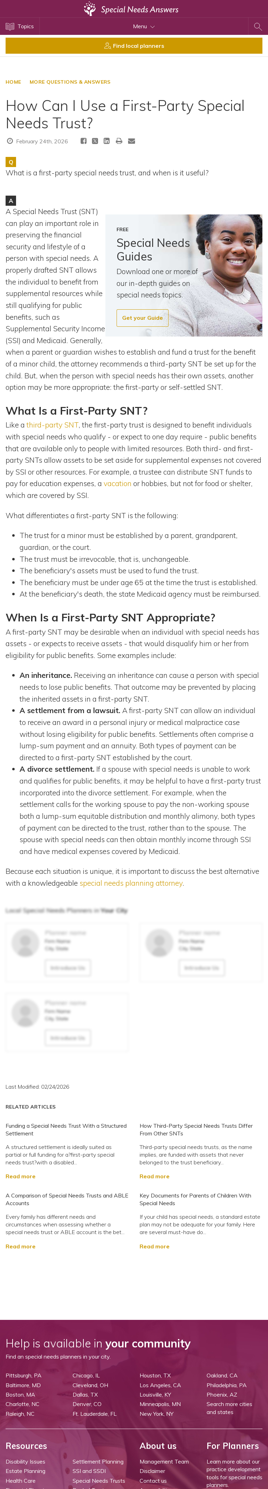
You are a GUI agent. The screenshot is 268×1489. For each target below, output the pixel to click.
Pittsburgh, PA (24, 1375)
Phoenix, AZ (222, 1394)
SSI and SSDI (89, 1470)
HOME (13, 82)
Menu (144, 26)
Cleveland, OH (90, 1385)
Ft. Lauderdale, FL (95, 1413)
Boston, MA (20, 1394)
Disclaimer (152, 1470)
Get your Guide (142, 317)
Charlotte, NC (22, 1403)
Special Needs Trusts (99, 1480)
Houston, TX (155, 1375)
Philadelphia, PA (227, 1385)
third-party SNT (53, 424)
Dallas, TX (85, 1394)
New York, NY (156, 1413)
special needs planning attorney (131, 882)
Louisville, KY (155, 1394)
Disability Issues (25, 1461)
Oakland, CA (222, 1375)
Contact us (153, 1480)
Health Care (21, 1480)
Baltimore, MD (23, 1385)
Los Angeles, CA (160, 1385)
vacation (118, 483)
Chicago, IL (86, 1375)
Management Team (164, 1461)
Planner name (65, 933)
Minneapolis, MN (160, 1403)
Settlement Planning (98, 1461)
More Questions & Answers (70, 82)
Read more (21, 1176)
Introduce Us (68, 967)
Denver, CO (87, 1403)
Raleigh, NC (20, 1413)
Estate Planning (25, 1470)
